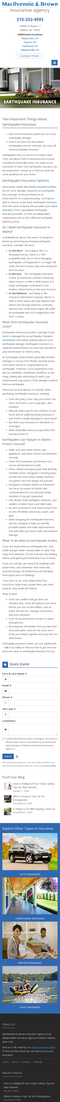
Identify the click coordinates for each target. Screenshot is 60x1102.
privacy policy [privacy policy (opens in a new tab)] (49, 765)
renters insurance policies (42, 186)
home (12, 186)
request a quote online (43, 1047)
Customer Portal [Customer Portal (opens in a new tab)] (29, 55)
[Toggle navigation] (55, 62)
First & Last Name (14, 673)
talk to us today (12, 647)
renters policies (29, 340)
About (15, 1061)
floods (33, 361)
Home (5, 1061)
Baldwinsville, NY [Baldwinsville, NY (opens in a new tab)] (30, 49)
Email (6, 685)
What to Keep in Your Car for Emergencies (30, 800)
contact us (26, 170)
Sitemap (38, 1061)
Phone (7, 697)
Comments (9, 720)
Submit (8, 756)
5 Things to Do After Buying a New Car (30, 811)
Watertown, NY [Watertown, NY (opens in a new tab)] (30, 38)
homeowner (9, 340)
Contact (26, 1061)
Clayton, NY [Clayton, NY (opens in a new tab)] (30, 42)
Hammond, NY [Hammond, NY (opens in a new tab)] (30, 46)
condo (19, 186)
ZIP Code (9, 709)
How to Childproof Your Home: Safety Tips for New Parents (30, 787)
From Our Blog (13, 777)
